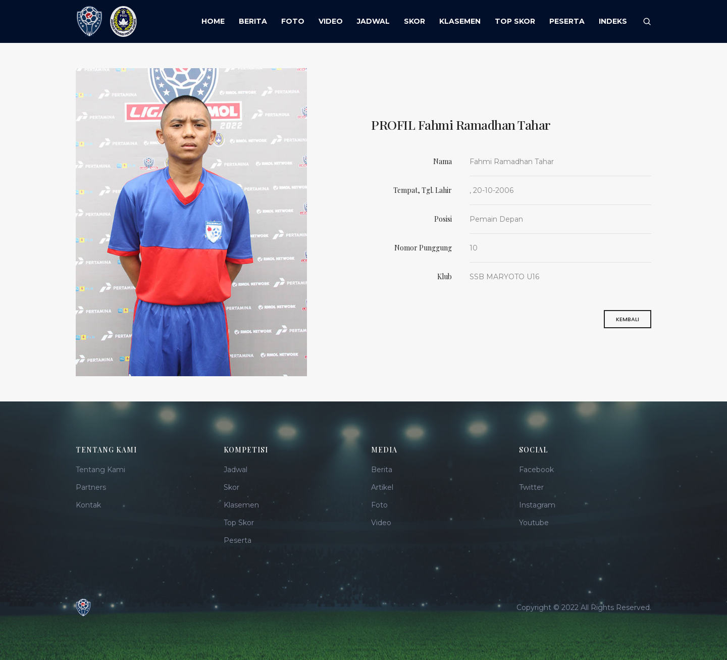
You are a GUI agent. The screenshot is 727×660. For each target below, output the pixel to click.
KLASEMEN (460, 21)
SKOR (414, 21)
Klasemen (241, 505)
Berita (381, 469)
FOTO (292, 21)
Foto (379, 505)
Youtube (534, 522)
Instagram (537, 505)
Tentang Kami (100, 469)
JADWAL (373, 21)
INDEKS (613, 21)
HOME (213, 21)
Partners (91, 487)
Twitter (531, 487)
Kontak (88, 505)
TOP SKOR (515, 21)
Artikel (382, 487)
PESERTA (567, 21)
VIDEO (331, 21)
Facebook (536, 469)
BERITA (253, 21)
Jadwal (235, 469)
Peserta (237, 540)
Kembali (627, 322)
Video (381, 522)
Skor (231, 487)
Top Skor (239, 522)
